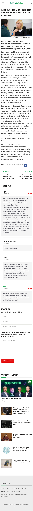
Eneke (4, 287)
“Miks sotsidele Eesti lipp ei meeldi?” (12, 398)
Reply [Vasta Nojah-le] (30, 193)
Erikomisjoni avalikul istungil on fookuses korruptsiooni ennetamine (22, 435)
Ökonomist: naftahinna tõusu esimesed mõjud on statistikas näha (22, 422)
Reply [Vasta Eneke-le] (30, 288)
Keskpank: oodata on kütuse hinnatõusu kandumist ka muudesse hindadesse (21, 448)
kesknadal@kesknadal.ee (13, 491)
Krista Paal (7, 164)
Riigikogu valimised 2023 (17, 164)
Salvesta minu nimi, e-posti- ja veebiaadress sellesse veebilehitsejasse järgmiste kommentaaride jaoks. (15, 334)
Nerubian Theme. (19, 504)
